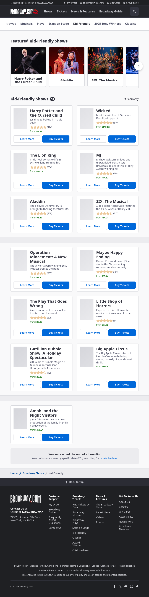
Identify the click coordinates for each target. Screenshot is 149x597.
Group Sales (130, 2)
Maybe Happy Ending (109, 254)
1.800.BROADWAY (32, 2)
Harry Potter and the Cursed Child (46, 112)
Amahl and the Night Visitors (44, 412)
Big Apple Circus (112, 349)
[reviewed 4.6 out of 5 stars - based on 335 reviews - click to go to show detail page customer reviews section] (41, 273)
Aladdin (37, 201)
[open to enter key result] (134, 11)
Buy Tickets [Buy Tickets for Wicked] (122, 139)
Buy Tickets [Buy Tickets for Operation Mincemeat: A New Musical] (56, 285)
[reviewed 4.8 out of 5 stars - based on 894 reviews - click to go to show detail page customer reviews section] (107, 173)
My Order (70, 2)
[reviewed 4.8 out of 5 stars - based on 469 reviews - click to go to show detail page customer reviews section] (41, 213)
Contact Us (17, 508)
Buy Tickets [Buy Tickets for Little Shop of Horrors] (122, 332)
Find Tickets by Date (81, 506)
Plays (40, 24)
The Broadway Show (92, 2)
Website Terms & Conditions (44, 565)
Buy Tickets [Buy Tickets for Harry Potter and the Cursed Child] (56, 139)
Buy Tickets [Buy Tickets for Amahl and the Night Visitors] (56, 437)
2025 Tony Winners (107, 24)
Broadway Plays (78, 521)
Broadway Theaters (125, 528)
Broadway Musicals (78, 514)
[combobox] (133, 11)
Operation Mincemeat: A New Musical (48, 256)
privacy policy (76, 574)
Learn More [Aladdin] (27, 226)
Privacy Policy (21, 565)
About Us (124, 502)
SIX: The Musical (112, 201)
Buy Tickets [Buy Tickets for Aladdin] (56, 226)
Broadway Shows (31, 473)
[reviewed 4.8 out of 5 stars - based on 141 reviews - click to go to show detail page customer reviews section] (107, 320)
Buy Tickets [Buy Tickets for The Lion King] (56, 185)
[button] (138, 66)
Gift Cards (113, 2)
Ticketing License (126, 565)
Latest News (103, 512)
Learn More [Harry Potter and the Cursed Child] (27, 139)
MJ (98, 155)
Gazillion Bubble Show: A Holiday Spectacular (45, 353)
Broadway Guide (110, 11)
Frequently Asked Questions (55, 520)
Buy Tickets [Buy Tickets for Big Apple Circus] (122, 384)
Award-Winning (77, 544)
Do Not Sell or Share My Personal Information (88, 570)
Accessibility (126, 516)
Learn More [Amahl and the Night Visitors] (27, 437)
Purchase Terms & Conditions (75, 565)
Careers (123, 506)
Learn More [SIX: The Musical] (93, 226)
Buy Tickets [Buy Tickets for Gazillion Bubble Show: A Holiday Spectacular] (56, 384)
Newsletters (126, 521)
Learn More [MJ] (93, 185)
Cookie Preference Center (50, 570)
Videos (100, 517)
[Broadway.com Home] (24, 11)
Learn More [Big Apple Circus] (93, 384)
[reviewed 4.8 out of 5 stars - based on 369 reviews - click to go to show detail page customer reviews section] (107, 272)
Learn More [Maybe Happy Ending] (93, 285)
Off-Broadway (80, 550)
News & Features (83, 11)
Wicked (103, 110)
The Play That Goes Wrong (48, 303)
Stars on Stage (59, 24)
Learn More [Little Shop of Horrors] (93, 332)
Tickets (62, 11)
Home (14, 473)
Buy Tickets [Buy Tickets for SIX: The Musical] (122, 226)
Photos (100, 522)
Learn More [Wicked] (93, 139)
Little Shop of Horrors (109, 303)
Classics (130, 24)
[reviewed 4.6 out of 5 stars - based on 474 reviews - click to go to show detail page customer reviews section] (41, 127)
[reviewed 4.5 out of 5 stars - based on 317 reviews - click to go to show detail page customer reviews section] (107, 213)
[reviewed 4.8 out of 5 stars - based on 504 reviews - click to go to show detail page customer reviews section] (41, 167)
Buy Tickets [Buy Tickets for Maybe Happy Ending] (122, 285)
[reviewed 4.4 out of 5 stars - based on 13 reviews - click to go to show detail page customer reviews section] (40, 372)
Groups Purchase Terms (104, 565)
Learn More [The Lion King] (27, 185)
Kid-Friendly (81, 24)
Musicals (26, 24)
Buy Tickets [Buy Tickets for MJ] (122, 185)
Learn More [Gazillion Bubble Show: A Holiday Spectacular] (27, 384)
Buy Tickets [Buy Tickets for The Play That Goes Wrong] (56, 332)
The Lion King (43, 155)
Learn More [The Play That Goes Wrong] (27, 332)
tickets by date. (108, 458)
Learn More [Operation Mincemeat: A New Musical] (27, 285)
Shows (48, 11)
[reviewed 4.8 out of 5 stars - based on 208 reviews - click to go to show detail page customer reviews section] (41, 317)
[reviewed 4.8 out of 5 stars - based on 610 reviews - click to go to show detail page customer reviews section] (107, 122)
